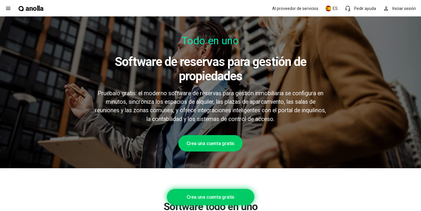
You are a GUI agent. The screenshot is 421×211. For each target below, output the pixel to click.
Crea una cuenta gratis (211, 143)
